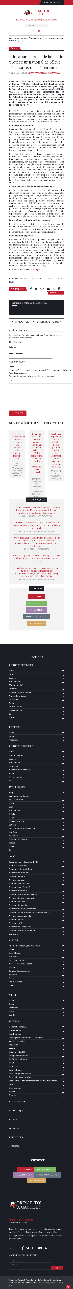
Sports (11, 978)
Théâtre (12, 985)
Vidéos (12, 995)
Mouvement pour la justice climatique (22, 930)
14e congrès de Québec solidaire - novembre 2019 (27, 1038)
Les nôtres (13, 689)
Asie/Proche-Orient (16, 800)
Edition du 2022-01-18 (37, 279)
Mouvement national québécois (20, 927)
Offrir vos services (36, 603)
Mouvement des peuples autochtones (22, 909)
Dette (11, 1084)
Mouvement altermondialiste (19, 873)
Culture (11, 671)
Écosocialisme (17, 1101)
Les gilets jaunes (15, 1034)
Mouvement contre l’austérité (19, 887)
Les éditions (16, 1137)
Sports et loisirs (14, 934)
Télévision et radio (15, 982)
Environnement (14, 682)
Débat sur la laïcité (15, 1070)
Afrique (11, 792)
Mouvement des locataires (18, 905)
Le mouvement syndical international (22, 828)
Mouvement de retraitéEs (18, 891)
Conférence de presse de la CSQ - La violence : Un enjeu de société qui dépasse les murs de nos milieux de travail (36, 525)
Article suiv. (56, 292)
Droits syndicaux (15, 1088)
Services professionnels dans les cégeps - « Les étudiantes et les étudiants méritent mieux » (18, 446)
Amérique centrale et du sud (19, 796)
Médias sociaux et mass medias (20, 964)
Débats (11, 674)
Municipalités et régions (17, 696)
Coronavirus (13, 1066)
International (13, 740)
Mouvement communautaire (19, 884)
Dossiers (14, 1021)
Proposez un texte (36, 610)
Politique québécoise (21, 665)
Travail (11, 718)
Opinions (12, 846)
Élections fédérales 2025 (18, 1027)
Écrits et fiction (14, 953)
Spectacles (13, 975)
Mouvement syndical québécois (20, 692)
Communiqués (23, 279)
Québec (12, 282)
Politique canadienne (21, 746)
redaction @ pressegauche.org (21, 1220)
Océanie (12, 843)
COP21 (11, 1063)
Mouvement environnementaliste (20, 916)
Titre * (11, 367)
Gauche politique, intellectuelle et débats (23, 862)
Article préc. (17, 289)
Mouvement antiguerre (17, 876)
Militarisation (13, 836)
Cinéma (12, 949)
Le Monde (12, 825)
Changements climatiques (18, 1056)
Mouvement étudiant (16, 920)
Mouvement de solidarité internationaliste (23, 894)
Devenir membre (36, 623)
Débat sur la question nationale (20, 1074)
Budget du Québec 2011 (17, 1052)
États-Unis (12, 814)
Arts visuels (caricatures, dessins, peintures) (25, 946)
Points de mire (14, 700)
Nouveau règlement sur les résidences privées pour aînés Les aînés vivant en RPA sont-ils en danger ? (36, 557)
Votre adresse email (16, 353)
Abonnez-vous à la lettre (36, 617)
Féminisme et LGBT (16, 685)
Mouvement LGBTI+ (16, 923)
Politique (12, 703)
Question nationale (16, 710)
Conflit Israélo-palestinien (18, 1059)
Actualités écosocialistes (18, 1041)
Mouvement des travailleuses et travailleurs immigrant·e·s (29, 912)
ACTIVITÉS (14, 1146)
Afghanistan (13, 1045)
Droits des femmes (16, 755)
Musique (12, 967)
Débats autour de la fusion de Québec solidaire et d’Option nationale (33, 1081)
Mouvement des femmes (18, 839)
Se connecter (31, 1283)
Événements (13, 957)
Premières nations (15, 707)
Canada (12, 736)
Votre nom (13, 347)
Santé (11, 714)
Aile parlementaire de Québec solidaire (37, 516)
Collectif (38, 562)
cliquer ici (39, 269)
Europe (11, 818)
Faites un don (36, 597)
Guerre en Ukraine (15, 1030)
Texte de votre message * (18, 373)
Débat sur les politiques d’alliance (21, 1077)
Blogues (13, 1119)
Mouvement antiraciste (17, 880)
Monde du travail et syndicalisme (20, 869)
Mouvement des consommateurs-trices (23, 898)
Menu (36, 30)
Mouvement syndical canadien (20, 770)
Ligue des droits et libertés (38, 549)
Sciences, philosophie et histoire (20, 971)
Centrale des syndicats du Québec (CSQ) (44, 73)
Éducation (14, 48)
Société (13, 856)
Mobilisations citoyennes (18, 866)
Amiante (12, 1048)
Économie (14, 727)
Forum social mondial (16, 821)
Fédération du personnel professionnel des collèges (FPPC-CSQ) (17, 470)
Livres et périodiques (16, 960)
